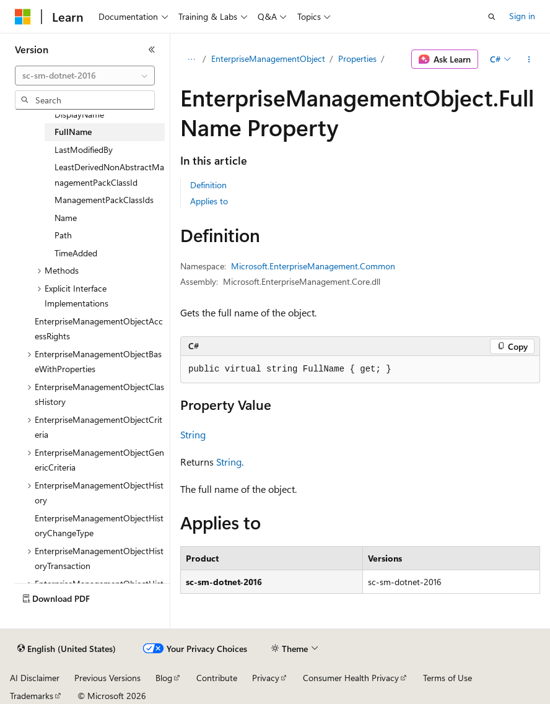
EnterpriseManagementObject (268, 58)
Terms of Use (447, 678)
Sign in (522, 16)
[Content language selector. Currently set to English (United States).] (66, 649)
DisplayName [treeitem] (79, 114)
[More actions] (529, 59)
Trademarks (31, 696)
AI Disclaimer (34, 678)
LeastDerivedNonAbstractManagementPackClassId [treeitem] (109, 174)
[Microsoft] (23, 17)
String (193, 434)
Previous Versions (107, 678)
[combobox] (85, 75)
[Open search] (491, 17)
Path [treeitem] (63, 235)
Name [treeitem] (66, 218)
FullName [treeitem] (73, 131)
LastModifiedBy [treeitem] (84, 149)
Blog (163, 678)
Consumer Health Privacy (351, 678)
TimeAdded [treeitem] (76, 253)
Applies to (209, 201)
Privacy (265, 678)
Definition (208, 185)
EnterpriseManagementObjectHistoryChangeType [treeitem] (99, 525)
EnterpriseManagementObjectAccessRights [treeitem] (99, 328)
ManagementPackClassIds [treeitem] (104, 200)
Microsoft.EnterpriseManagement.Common (313, 266)
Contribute (216, 678)
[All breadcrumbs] (191, 59)
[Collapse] (152, 49)
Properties (357, 58)
